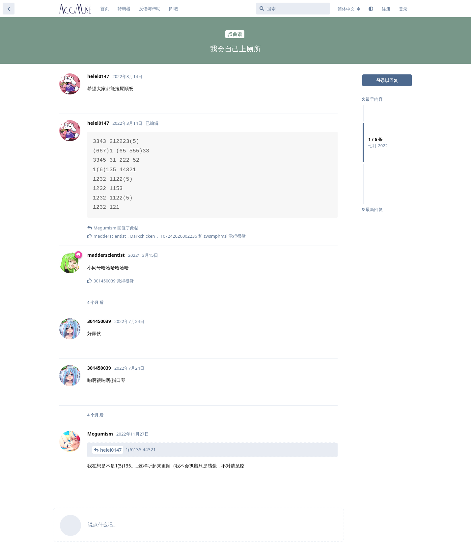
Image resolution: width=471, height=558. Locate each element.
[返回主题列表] (8, 8)
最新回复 (372, 209)
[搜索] (293, 8)
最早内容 (372, 99)
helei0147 (111, 450)
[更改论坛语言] (348, 9)
